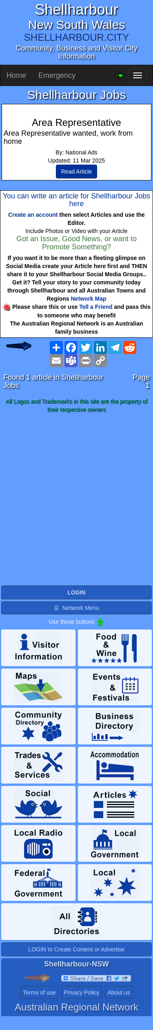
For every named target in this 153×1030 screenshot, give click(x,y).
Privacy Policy (81, 992)
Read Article (76, 171)
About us (118, 992)
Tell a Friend (95, 307)
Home (16, 75)
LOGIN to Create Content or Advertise (77, 949)
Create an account (33, 214)
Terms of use (39, 992)
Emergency (56, 75)
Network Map (88, 298)
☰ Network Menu (76, 608)
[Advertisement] (76, 499)
